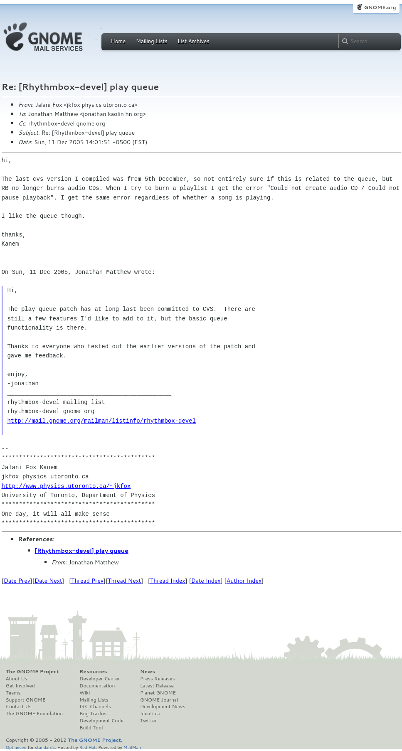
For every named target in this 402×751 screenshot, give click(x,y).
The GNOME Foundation (34, 713)
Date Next (48, 580)
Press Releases (157, 678)
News (147, 671)
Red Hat (87, 747)
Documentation (97, 685)
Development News (162, 706)
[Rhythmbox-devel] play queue (81, 551)
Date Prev (17, 580)
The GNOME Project (32, 671)
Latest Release (157, 685)
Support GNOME (26, 700)
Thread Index (167, 580)
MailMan (132, 747)
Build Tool (91, 727)
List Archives (193, 41)
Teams (13, 692)
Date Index (206, 580)
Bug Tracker (93, 713)
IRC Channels (95, 706)
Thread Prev (87, 580)
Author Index (244, 580)
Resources (93, 671)
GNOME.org (380, 7)
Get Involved (20, 685)
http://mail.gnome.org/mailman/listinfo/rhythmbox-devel (101, 421)
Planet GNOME (158, 692)
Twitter (148, 720)
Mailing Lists (152, 41)
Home (118, 41)
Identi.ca (150, 713)
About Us (16, 678)
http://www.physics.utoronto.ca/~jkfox (66, 486)
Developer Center (99, 678)
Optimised (16, 747)
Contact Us (19, 706)
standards (45, 747)
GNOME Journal (159, 700)
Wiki (84, 692)
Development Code (101, 720)
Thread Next (124, 580)
